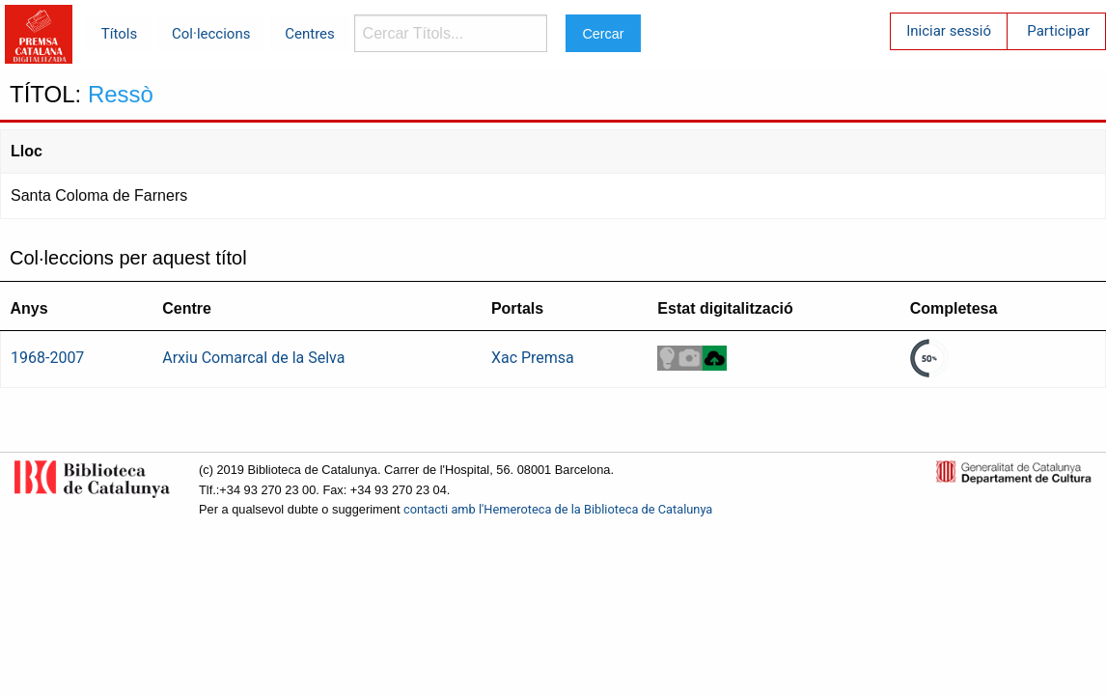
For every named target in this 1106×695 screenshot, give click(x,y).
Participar (1058, 31)
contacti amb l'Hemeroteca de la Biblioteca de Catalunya (557, 509)
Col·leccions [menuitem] (211, 33)
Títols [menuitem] (119, 33)
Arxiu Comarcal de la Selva (253, 357)
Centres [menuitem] (310, 33)
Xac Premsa (532, 357)
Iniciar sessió (948, 31)
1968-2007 (47, 357)
